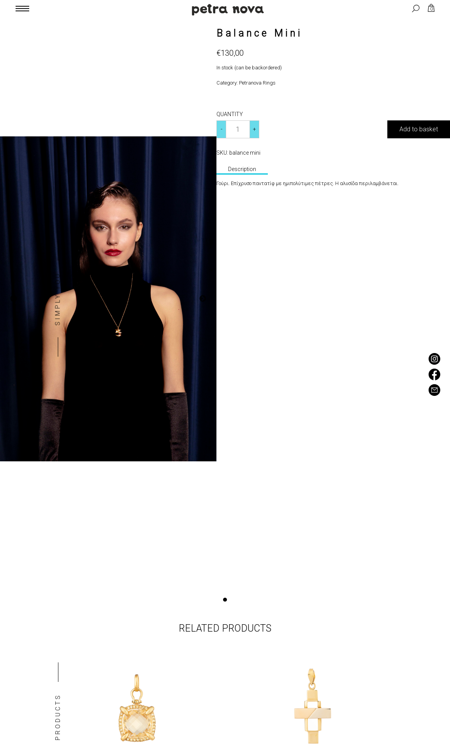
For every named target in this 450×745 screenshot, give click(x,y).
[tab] (242, 170)
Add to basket (418, 129)
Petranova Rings (257, 83)
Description (242, 169)
